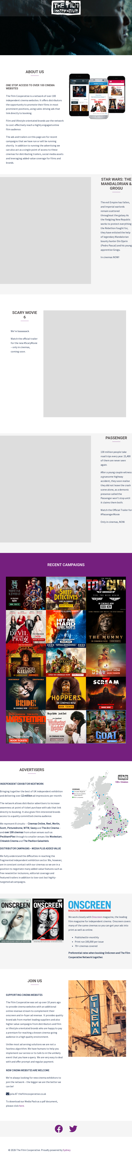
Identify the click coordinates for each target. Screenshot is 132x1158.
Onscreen (97, 917)
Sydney (66, 1150)
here (21, 1105)
